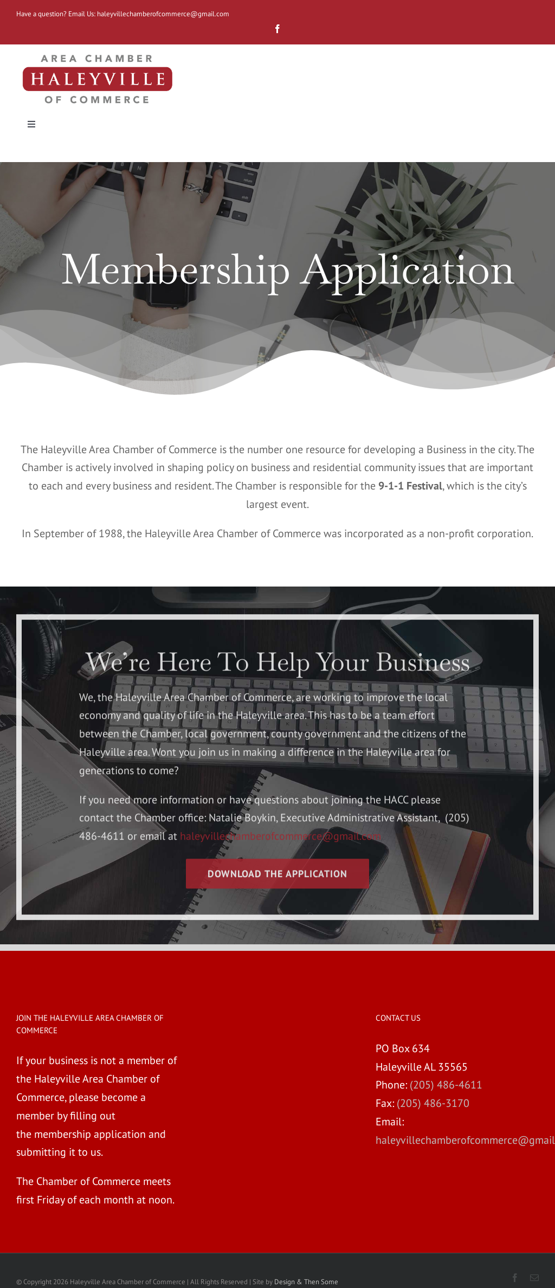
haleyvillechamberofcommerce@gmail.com (164, 13)
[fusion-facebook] (277, 28)
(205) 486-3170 (433, 1103)
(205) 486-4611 (446, 1085)
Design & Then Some (306, 1281)
